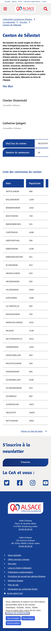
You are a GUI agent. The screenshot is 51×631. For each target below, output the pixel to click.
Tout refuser (28, 618)
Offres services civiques (18, 559)
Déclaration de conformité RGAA (23, 589)
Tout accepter (13, 618)
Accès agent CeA (15, 593)
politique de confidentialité (17, 613)
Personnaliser (13, 623)
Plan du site (13, 585)
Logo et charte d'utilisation (20, 568)
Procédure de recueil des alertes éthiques (27, 576)
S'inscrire (25, 462)
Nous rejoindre (14, 555)
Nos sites (12, 563)
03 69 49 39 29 (25, 529)
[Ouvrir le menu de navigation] (5, 9)
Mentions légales (15, 580)
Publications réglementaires (20, 572)
